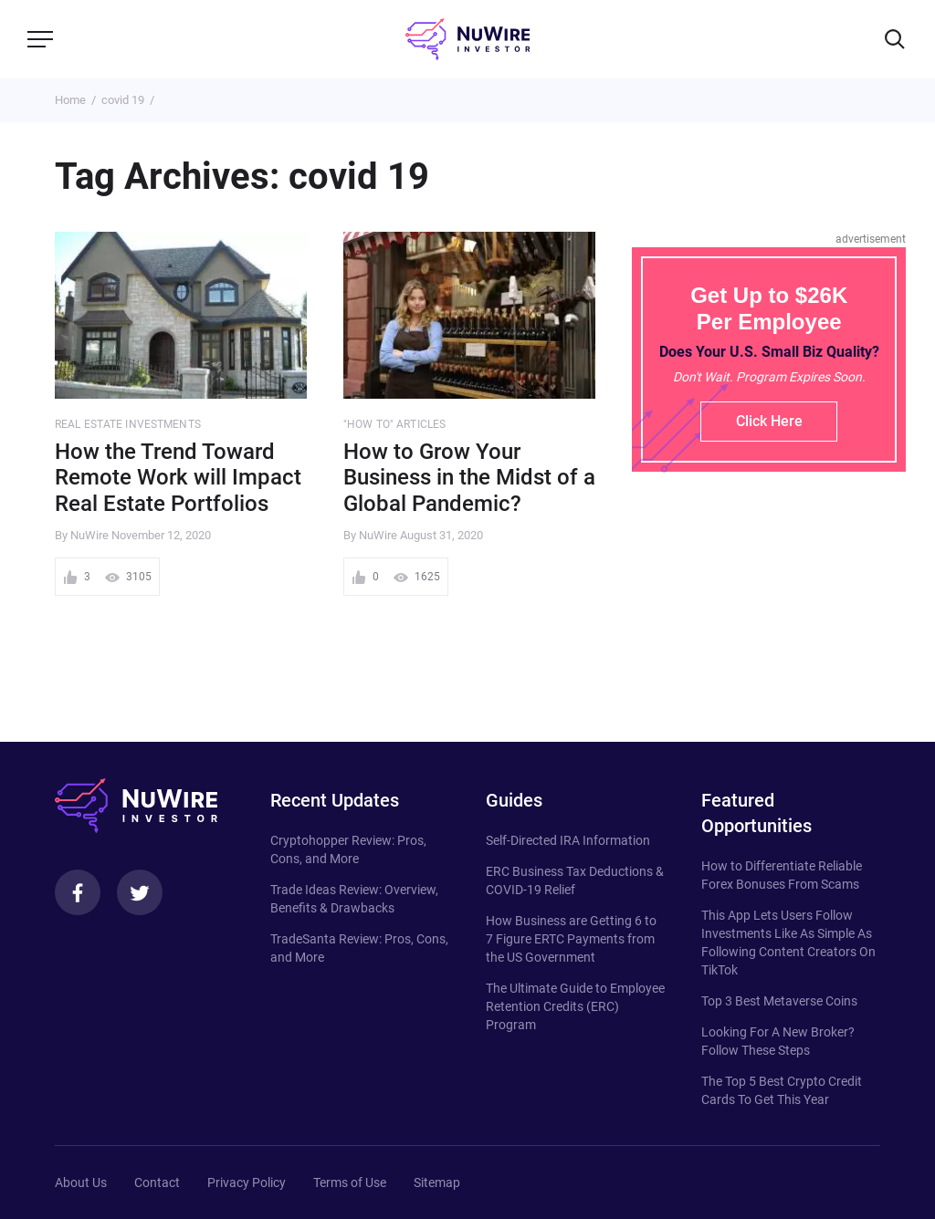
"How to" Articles (394, 424)
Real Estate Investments (128, 424)
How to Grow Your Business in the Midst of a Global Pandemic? (469, 478)
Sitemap (437, 1182)
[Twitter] (140, 892)
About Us (81, 1182)
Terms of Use (349, 1182)
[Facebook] (77, 892)
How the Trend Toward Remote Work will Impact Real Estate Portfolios (178, 478)
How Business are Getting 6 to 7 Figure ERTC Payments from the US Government (571, 938)
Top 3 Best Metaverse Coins (779, 1001)
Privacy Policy (246, 1182)
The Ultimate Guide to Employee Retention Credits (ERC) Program (575, 1006)
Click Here (769, 421)
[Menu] (40, 39)
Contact (157, 1182)
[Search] (895, 39)
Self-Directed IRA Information (568, 840)
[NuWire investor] (467, 39)
